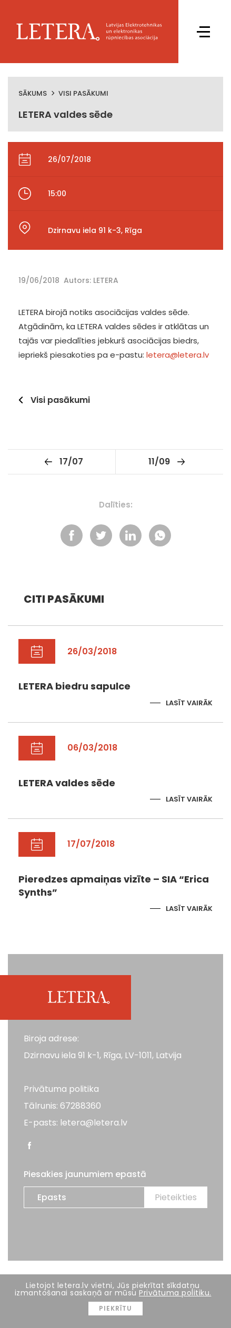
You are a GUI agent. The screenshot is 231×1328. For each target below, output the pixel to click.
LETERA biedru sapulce (74, 686)
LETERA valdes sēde (66, 782)
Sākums (32, 93)
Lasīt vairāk (189, 703)
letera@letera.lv (177, 354)
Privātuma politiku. (175, 1293)
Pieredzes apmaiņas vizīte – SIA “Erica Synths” (113, 886)
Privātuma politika (61, 1089)
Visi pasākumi (83, 93)
